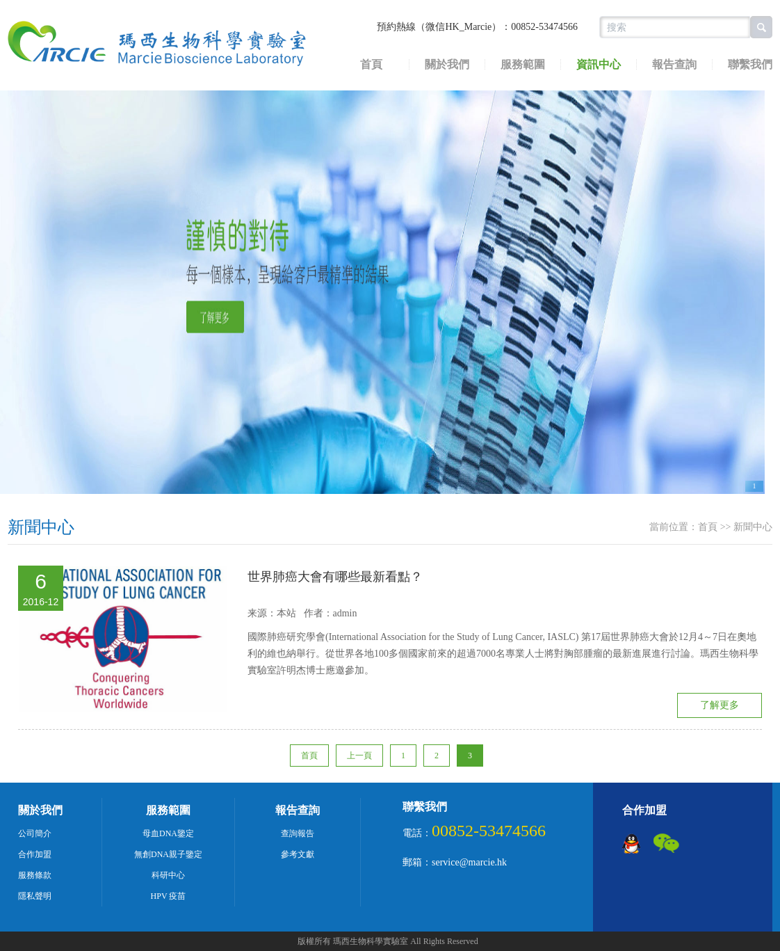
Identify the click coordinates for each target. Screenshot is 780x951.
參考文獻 (297, 854)
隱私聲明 (34, 896)
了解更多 (719, 705)
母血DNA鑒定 (168, 833)
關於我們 (447, 64)
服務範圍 (523, 64)
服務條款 (34, 875)
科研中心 (168, 875)
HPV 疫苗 (168, 896)
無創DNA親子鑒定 (168, 854)
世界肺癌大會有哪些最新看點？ (335, 577)
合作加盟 (34, 854)
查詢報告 (297, 833)
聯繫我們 (425, 807)
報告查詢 (674, 64)
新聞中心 (41, 527)
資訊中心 (598, 64)
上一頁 (359, 755)
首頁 (371, 64)
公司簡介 (34, 833)
